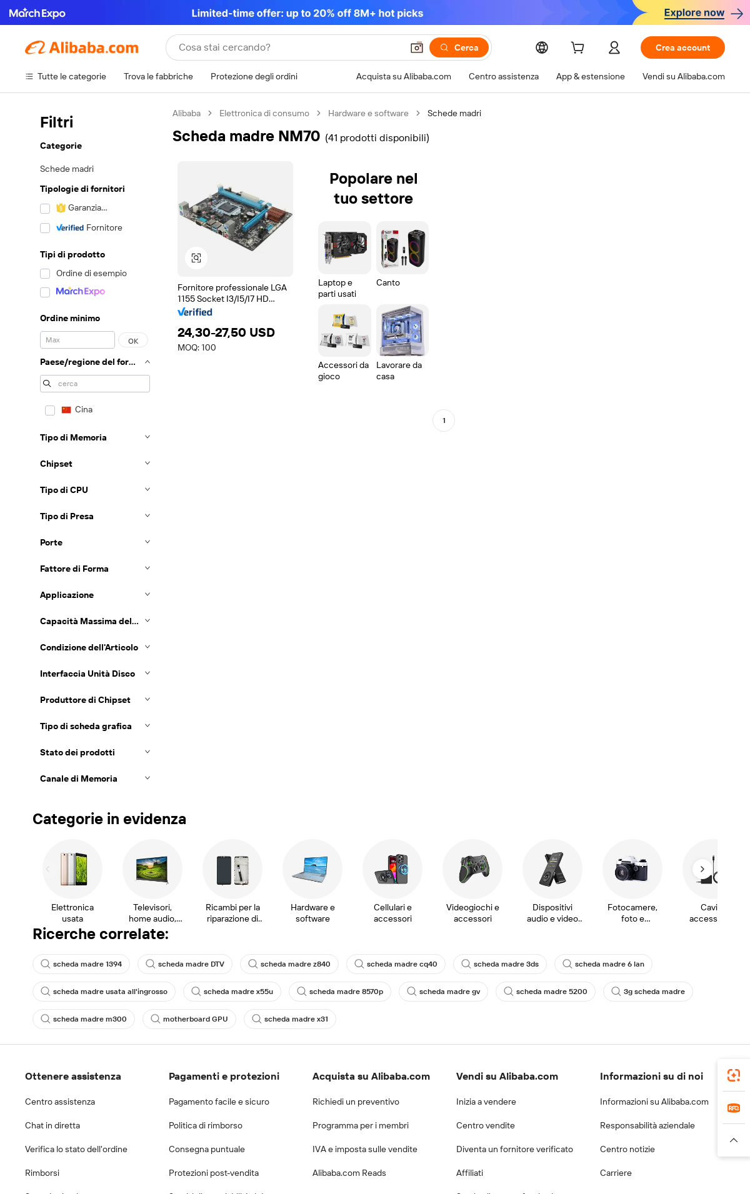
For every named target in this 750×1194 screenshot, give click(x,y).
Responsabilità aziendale (647, 1125)
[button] (416, 47)
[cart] (580, 49)
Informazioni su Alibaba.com (654, 1102)
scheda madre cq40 (396, 964)
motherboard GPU (189, 1019)
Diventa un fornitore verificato (514, 1149)
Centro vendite (485, 1125)
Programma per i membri (360, 1125)
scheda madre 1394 (81, 964)
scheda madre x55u (232, 992)
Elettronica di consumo (264, 113)
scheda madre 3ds (500, 964)
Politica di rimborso (205, 1125)
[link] (734, 1075)
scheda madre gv (443, 992)
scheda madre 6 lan (603, 964)
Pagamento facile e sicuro (219, 1102)
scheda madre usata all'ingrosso (104, 992)
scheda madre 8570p (340, 992)
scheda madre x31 (290, 1019)
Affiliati (469, 1173)
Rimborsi (42, 1173)
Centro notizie (627, 1149)
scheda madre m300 (84, 1019)
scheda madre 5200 (546, 992)
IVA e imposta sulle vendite (365, 1149)
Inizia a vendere (486, 1102)
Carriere (616, 1173)
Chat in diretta (52, 1125)
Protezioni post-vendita (214, 1173)
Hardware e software (368, 113)
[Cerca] (459, 47)
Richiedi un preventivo (355, 1102)
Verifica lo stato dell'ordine (76, 1149)
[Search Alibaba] (289, 47)
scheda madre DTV (185, 964)
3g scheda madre (648, 992)
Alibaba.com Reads (349, 1173)
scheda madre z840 (289, 964)
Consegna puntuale (207, 1149)
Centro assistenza (60, 1102)
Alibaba (186, 113)
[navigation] (95, 449)
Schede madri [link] (454, 113)
